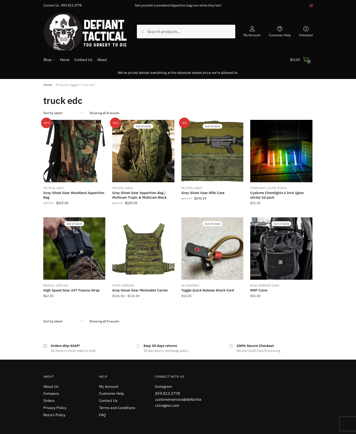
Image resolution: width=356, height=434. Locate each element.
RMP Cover (259, 290)
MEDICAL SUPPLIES (55, 285)
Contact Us (108, 400)
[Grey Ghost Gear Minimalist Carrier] (143, 248)
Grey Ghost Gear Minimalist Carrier (140, 290)
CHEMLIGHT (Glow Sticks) (268, 188)
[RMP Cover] (281, 248)
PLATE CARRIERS (123, 285)
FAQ (102, 415)
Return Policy (54, 415)
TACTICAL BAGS (53, 188)
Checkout (306, 35)
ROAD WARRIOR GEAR (264, 285)
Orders (49, 400)
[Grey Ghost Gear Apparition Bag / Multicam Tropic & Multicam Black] (143, 151)
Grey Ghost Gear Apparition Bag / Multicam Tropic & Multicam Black (139, 195)
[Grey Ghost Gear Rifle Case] (212, 151)
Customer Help (280, 35)
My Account (252, 35)
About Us (51, 386)
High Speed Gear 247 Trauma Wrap (71, 290)
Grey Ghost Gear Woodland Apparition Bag (73, 195)
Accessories (190, 285)
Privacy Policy (54, 407)
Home (47, 85)
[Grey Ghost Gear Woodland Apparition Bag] (74, 151)
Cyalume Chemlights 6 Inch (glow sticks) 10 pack (277, 195)
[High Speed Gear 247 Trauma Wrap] (74, 248)
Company (51, 393)
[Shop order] (64, 113)
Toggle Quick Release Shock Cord (207, 290)
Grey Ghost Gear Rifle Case (202, 193)
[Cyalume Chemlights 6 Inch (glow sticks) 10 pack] (281, 151)
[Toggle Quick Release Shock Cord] (212, 248)
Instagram (163, 386)
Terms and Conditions (117, 407)
